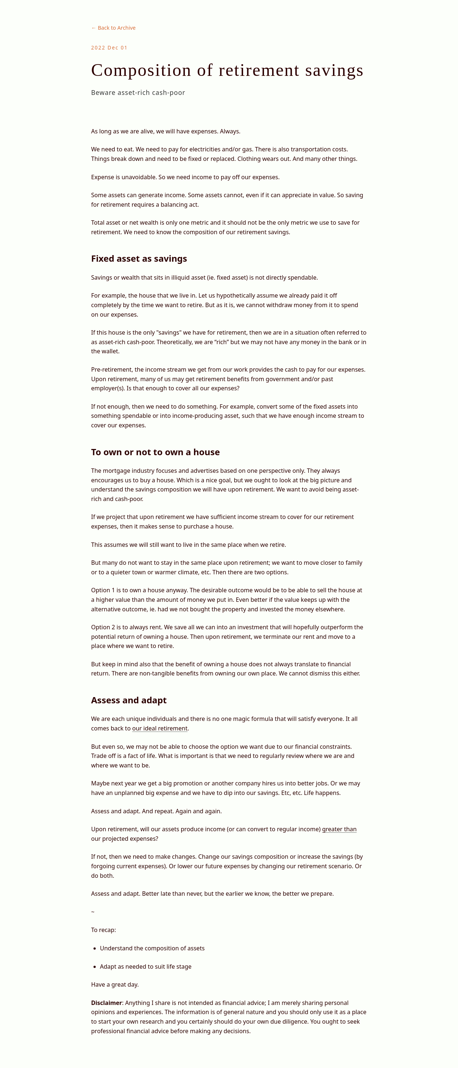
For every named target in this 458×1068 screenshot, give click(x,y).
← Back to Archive (113, 27)
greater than (339, 829)
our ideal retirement (159, 728)
